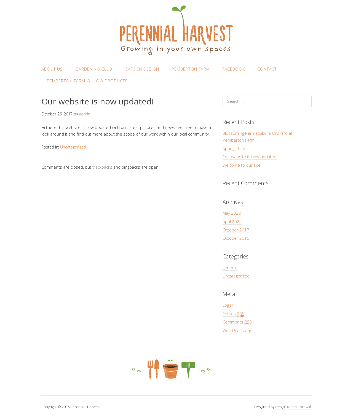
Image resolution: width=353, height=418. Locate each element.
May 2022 (232, 213)
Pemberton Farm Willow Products (87, 80)
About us (52, 69)
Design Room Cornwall (293, 406)
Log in (228, 305)
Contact (267, 69)
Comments (237, 322)
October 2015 (236, 238)
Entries (233, 314)
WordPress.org (237, 330)
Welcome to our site (242, 165)
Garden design (142, 69)
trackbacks (102, 167)
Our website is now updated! (250, 156)
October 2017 (236, 230)
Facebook (233, 69)
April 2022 (232, 221)
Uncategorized (73, 147)
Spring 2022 (234, 148)
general (230, 267)
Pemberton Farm (191, 69)
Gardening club (93, 69)
